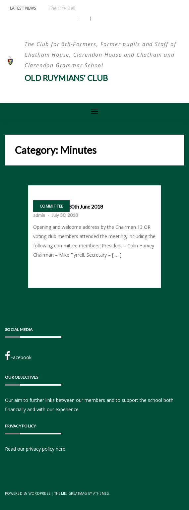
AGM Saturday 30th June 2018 (68, 207)
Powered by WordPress (27, 493)
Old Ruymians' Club (66, 78)
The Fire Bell (61, 8)
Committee (51, 206)
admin (39, 215)
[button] (72, 19)
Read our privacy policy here (35, 449)
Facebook (18, 355)
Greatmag (77, 493)
